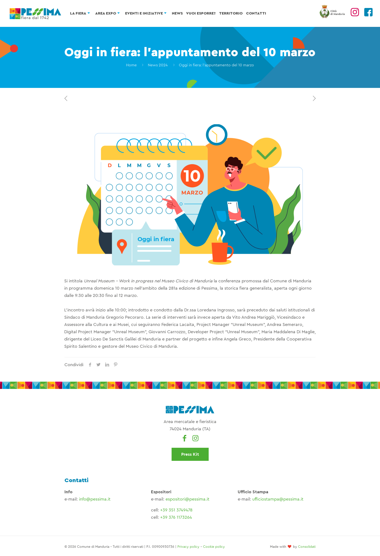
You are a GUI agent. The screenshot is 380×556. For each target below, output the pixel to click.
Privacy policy (188, 546)
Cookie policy (214, 546)
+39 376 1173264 (176, 517)
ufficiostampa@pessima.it (277, 499)
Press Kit (190, 454)
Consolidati (307, 546)
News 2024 (158, 65)
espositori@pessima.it (187, 499)
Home (131, 65)
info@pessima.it (95, 499)
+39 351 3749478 (176, 510)
